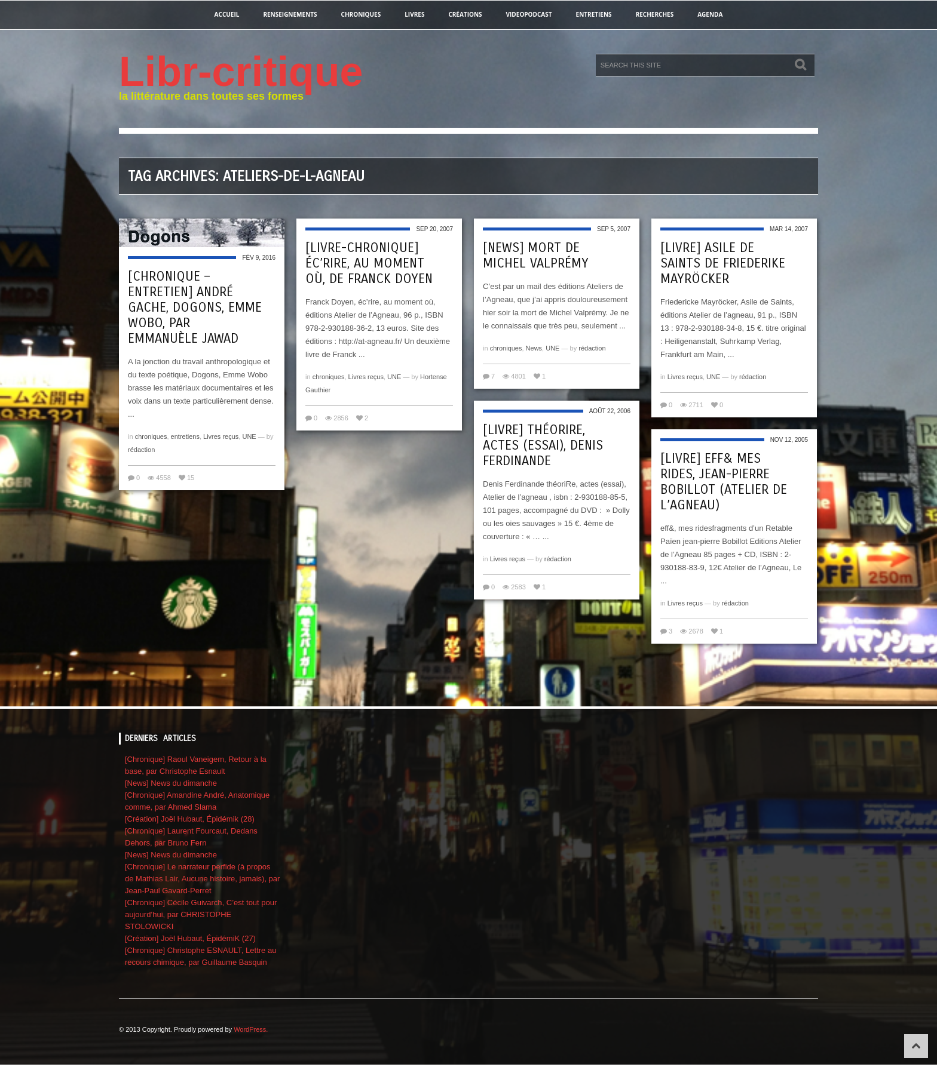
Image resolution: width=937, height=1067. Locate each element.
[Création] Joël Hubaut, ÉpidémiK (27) (190, 938)
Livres (414, 14)
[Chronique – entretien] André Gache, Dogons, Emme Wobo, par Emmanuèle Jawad (195, 307)
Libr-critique (241, 71)
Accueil (227, 14)
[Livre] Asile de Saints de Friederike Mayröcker (722, 263)
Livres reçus (220, 436)
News (534, 348)
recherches (655, 14)
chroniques (361, 14)
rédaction (141, 449)
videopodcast (529, 14)
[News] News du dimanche (171, 783)
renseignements (290, 14)
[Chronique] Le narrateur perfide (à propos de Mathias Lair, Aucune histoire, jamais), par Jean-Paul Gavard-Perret (202, 878)
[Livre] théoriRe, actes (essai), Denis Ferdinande (543, 445)
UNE (249, 436)
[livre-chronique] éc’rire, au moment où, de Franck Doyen (369, 263)
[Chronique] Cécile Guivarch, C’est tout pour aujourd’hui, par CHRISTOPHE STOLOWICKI (201, 914)
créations (465, 14)
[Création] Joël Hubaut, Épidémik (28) (190, 818)
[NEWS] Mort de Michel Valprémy (536, 255)
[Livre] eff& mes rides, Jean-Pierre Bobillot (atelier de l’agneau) (723, 482)
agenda (709, 14)
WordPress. (251, 1029)
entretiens (594, 14)
